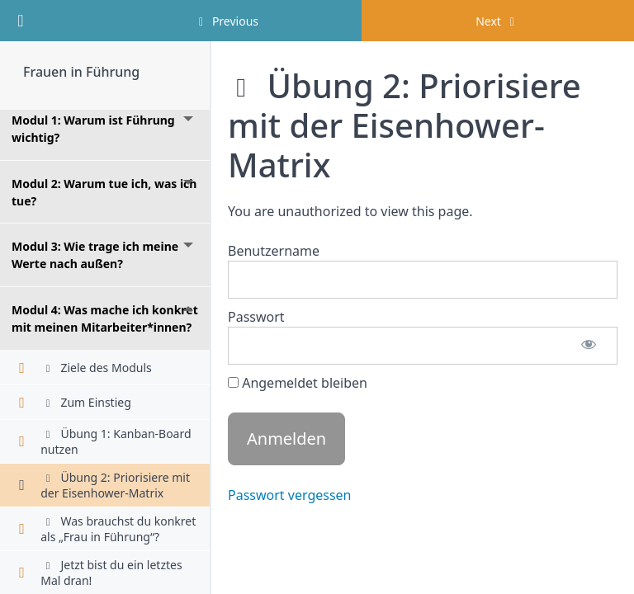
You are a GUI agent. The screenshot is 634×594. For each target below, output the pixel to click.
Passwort (256, 317)
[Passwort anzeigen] (588, 346)
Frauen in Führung (81, 72)
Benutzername (273, 251)
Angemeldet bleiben (297, 383)
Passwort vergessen (290, 495)
